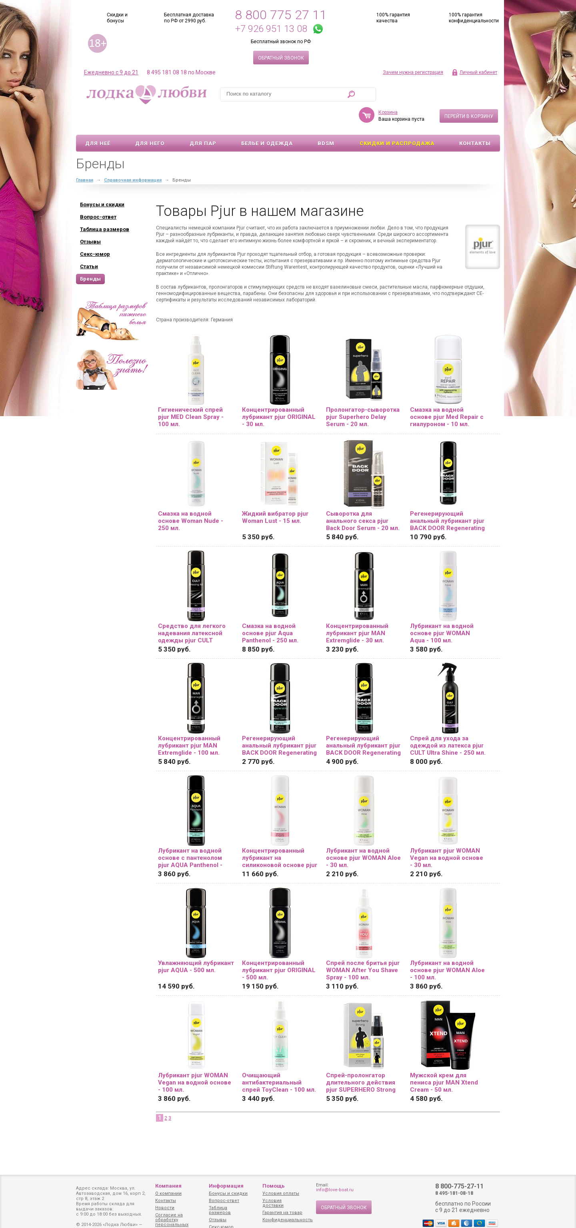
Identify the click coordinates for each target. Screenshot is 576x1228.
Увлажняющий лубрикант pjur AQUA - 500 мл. (196, 943)
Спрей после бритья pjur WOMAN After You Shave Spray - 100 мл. (363, 947)
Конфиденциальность (287, 1219)
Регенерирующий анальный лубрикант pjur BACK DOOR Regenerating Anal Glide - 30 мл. (279, 722)
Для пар (203, 120)
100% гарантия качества (393, 18)
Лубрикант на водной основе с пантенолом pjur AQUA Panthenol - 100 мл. (190, 834)
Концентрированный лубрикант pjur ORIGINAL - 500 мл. (279, 947)
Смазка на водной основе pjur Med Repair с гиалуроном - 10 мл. (447, 394)
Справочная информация (133, 156)
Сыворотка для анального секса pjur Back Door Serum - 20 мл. (363, 497)
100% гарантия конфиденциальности (474, 18)
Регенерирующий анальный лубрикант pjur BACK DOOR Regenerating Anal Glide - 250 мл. (447, 497)
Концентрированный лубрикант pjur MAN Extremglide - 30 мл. (357, 610)
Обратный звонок (281, 58)
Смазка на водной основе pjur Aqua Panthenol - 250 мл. (270, 610)
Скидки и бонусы (117, 18)
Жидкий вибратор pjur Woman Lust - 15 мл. (275, 494)
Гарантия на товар (282, 1212)
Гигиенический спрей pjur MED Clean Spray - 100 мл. (191, 394)
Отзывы (217, 1219)
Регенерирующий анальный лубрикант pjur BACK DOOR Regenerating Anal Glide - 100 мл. (363, 722)
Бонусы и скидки (228, 1193)
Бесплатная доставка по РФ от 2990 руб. (189, 18)
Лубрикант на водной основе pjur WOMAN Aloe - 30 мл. (363, 834)
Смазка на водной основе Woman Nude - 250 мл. (190, 497)
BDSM (326, 120)
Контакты (475, 120)
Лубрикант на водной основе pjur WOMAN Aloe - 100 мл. (447, 947)
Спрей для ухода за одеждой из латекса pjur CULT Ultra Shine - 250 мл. (448, 722)
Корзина (388, 89)
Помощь (273, 1186)
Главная (84, 156)
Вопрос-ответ (224, 1200)
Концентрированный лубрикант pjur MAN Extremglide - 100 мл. (189, 722)
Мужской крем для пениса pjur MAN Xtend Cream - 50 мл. (444, 1059)
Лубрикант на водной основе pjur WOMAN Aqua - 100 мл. (442, 610)
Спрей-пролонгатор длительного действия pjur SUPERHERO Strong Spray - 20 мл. (361, 1059)
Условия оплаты (280, 1193)
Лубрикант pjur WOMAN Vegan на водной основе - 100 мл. (194, 1059)
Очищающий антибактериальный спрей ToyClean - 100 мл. (279, 1059)
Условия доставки (273, 1203)
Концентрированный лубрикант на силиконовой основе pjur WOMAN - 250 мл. (279, 834)
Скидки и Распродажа (397, 120)
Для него (149, 120)
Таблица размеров (220, 1210)
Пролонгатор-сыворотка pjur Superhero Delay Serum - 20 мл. (363, 394)
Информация (226, 1186)
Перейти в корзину (468, 93)
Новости (164, 1207)
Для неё (97, 120)
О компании (168, 1193)
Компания (168, 1186)
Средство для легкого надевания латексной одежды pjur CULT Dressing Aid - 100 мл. (192, 610)
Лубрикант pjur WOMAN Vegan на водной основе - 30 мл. (446, 834)
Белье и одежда (267, 120)
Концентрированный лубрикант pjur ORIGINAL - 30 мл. (279, 394)
